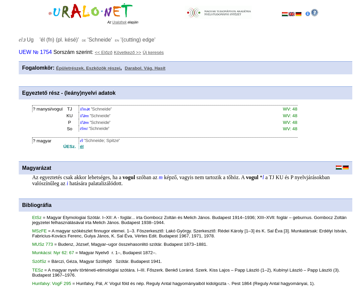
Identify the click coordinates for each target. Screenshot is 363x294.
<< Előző (104, 52)
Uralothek (119, 22)
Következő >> (127, 52)
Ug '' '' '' (87, 40)
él (82, 146)
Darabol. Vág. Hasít (145, 68)
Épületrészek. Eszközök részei (88, 68)
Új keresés (153, 52)
